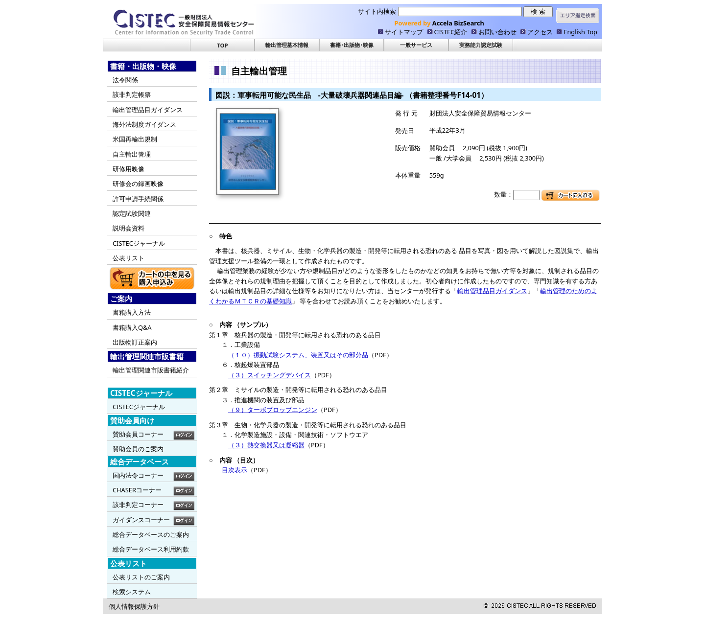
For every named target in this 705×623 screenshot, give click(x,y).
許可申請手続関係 (138, 198)
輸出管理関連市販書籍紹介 (151, 370)
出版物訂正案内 (135, 342)
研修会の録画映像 (138, 183)
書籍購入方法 (132, 312)
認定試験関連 (132, 213)
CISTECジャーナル (139, 243)
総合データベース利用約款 (151, 549)
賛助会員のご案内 (138, 448)
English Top (580, 31)
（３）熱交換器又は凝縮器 (266, 444)
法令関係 (125, 79)
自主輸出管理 (132, 154)
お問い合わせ (497, 31)
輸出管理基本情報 (286, 44)
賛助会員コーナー (138, 434)
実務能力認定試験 (480, 44)
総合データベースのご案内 (151, 534)
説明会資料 (128, 228)
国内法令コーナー (138, 475)
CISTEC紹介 (451, 31)
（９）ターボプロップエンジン (272, 409)
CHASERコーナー (137, 489)
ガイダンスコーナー (141, 519)
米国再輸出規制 (135, 139)
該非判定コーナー (138, 504)
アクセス (540, 31)
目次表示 (234, 469)
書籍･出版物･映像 (352, 44)
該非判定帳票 (132, 94)
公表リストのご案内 (141, 577)
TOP (222, 45)
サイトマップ (404, 31)
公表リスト (128, 258)
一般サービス (416, 44)
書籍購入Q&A (132, 327)
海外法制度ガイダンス (144, 124)
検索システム (132, 591)
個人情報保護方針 (134, 606)
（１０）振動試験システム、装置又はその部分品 (298, 354)
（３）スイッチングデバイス (269, 374)
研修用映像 (128, 168)
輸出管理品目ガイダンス (148, 109)
